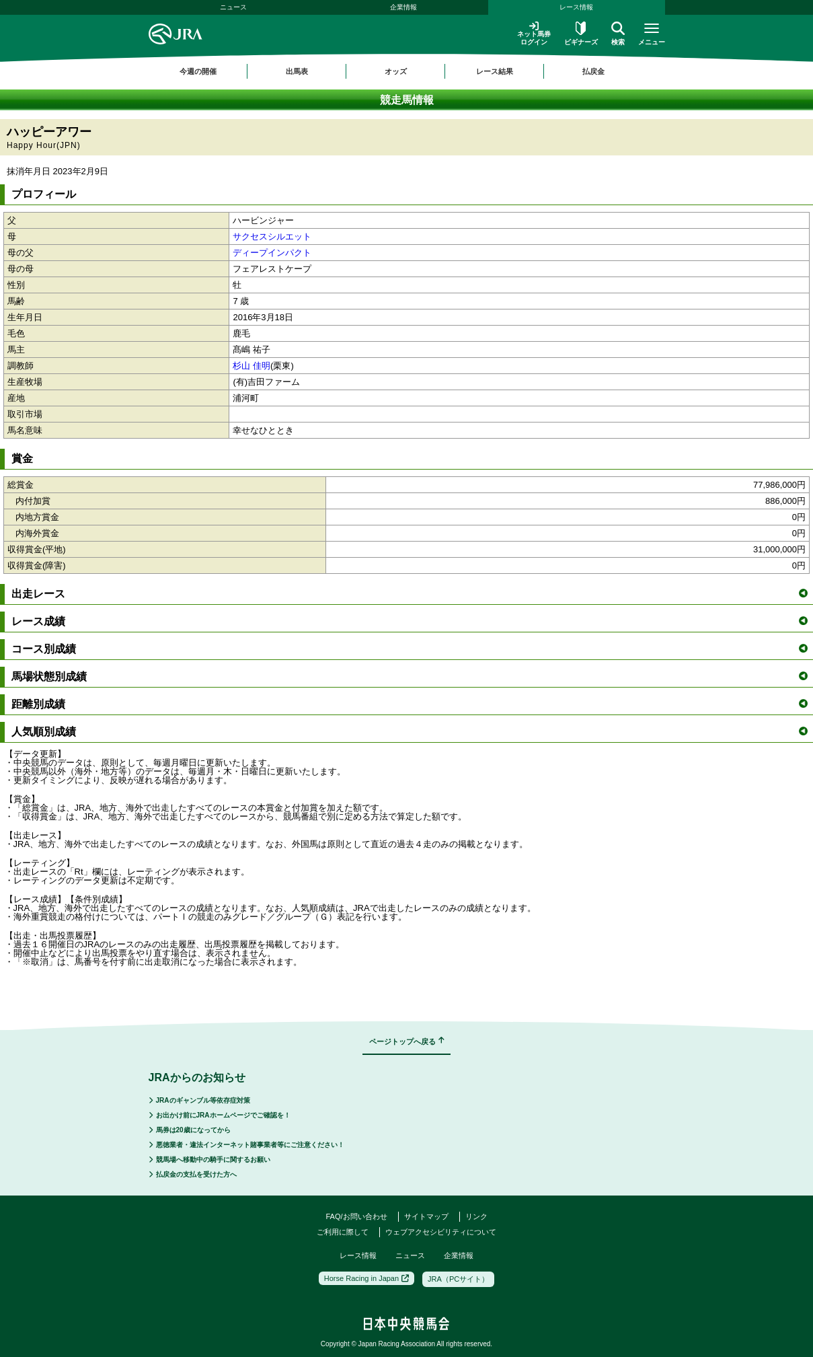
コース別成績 (409, 649)
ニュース (233, 7)
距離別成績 (409, 704)
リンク (476, 1216)
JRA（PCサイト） (458, 1279)
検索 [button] (618, 34)
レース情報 (576, 7)
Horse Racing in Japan (366, 1278)
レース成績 (409, 621)
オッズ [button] (396, 71)
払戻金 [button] (593, 71)
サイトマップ (426, 1216)
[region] (407, 71)
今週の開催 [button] (198, 71)
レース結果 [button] (494, 71)
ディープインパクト (272, 253)
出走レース (409, 593)
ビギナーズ (581, 34)
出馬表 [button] (297, 71)
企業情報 (403, 7)
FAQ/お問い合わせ (356, 1216)
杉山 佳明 (251, 366)
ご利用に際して (343, 1232)
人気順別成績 (409, 731)
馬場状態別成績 (409, 676)
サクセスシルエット (272, 236)
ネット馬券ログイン (534, 33)
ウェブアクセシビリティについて (440, 1232)
